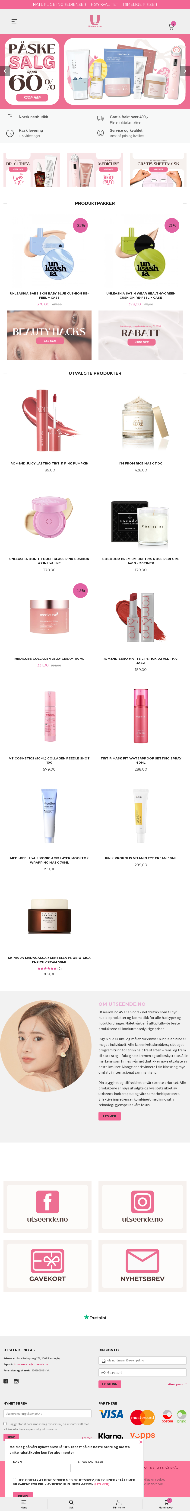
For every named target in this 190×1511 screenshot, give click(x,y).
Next (185, 71)
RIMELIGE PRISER (140, 4)
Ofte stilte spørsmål (161, 1470)
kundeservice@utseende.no (31, 1366)
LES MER (109, 1118)
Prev (5, 71)
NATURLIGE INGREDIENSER (59, 4)
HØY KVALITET (104, 4)
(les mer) (101, 1484)
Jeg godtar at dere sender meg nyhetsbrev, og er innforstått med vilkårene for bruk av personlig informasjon (46, 1429)
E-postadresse (106, 1466)
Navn (42, 1466)
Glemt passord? (177, 1386)
